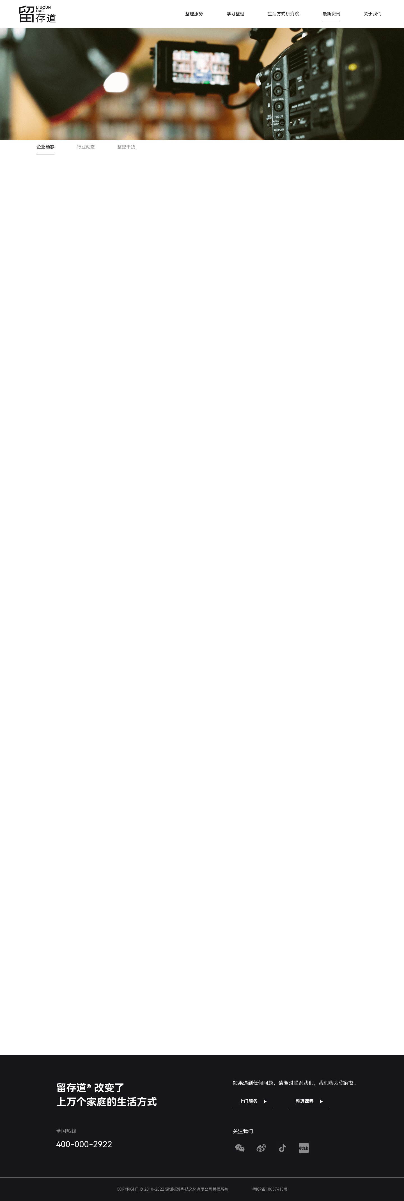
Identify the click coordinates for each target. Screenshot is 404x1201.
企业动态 (45, 147)
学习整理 (235, 14)
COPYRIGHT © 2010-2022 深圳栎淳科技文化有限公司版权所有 (202, 1189)
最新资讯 (331, 14)
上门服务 (249, 1101)
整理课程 (305, 1101)
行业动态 (86, 147)
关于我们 (373, 14)
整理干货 (126, 147)
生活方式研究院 (283, 14)
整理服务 (194, 14)
